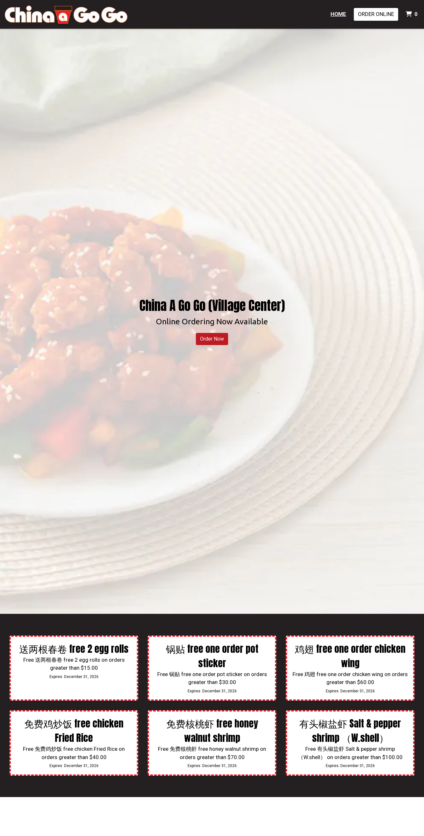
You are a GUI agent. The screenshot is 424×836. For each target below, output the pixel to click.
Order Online (376, 14)
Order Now (212, 339)
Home (338, 14)
